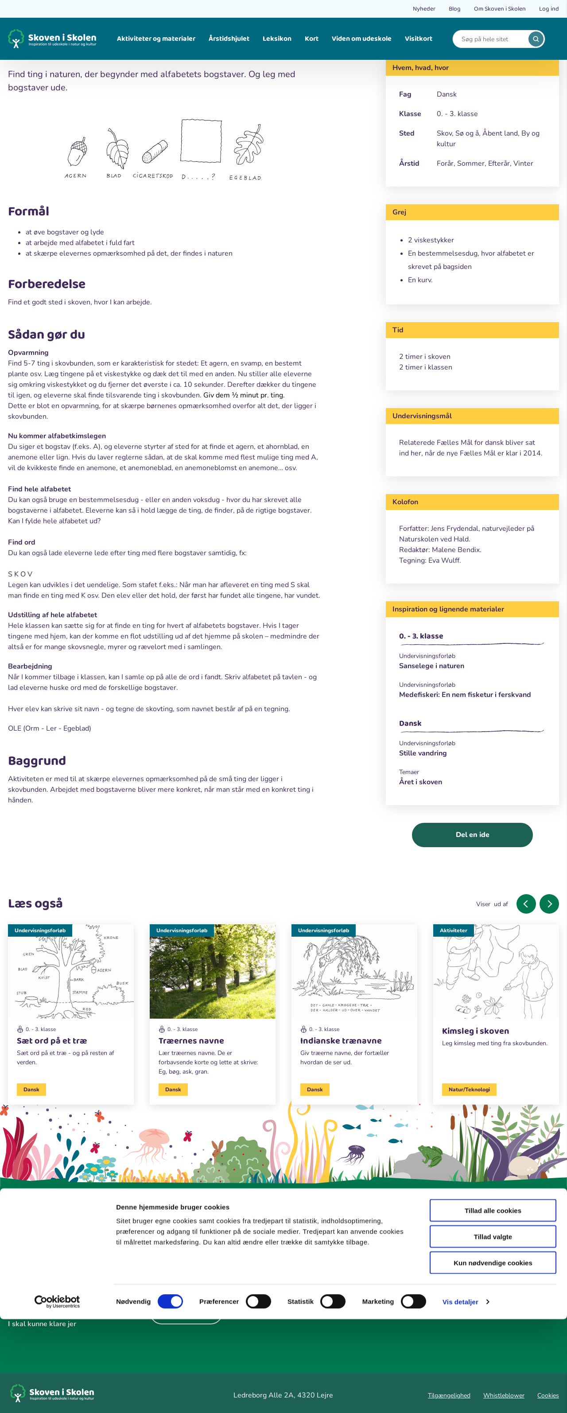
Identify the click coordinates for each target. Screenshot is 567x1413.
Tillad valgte (493, 1330)
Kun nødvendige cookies (493, 1356)
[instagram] (185, 1264)
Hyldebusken (312, 1271)
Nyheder (424, 9)
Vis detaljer (460, 1395)
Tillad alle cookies (493, 1304)
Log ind (549, 9)
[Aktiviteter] (496, 989)
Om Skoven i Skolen (500, 9)
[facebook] (159, 1264)
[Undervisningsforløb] (472, 656)
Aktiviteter (453, 930)
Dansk (410, 723)
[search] (536, 39)
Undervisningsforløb (40, 930)
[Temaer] (472, 772)
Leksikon (277, 38)
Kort (311, 38)
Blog (455, 9)
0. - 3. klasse (421, 636)
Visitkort (418, 38)
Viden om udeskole (362, 38)
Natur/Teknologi (469, 1089)
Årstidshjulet (229, 38)
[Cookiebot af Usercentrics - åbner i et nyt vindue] (57, 1395)
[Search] (492, 39)
